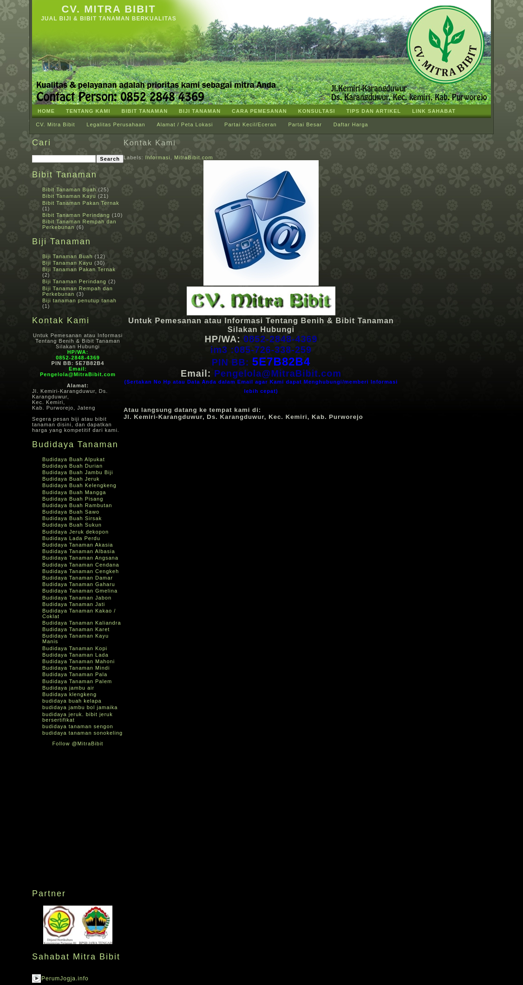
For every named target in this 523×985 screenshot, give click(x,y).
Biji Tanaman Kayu (67, 263)
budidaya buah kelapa (72, 701)
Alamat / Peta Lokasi (185, 124)
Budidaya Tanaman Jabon (76, 597)
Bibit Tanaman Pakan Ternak (80, 203)
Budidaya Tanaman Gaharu (78, 584)
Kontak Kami (150, 143)
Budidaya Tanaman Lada (75, 655)
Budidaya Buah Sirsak (72, 518)
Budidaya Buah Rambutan (77, 505)
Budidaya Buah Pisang (72, 499)
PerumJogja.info (65, 978)
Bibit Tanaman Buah (69, 189)
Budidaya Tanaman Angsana (80, 558)
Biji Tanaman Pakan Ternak (79, 269)
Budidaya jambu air (68, 688)
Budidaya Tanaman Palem (77, 681)
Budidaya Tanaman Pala (74, 674)
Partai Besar (305, 124)
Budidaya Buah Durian (72, 466)
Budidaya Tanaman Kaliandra (81, 623)
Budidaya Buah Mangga (74, 492)
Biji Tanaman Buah (67, 256)
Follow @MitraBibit (78, 743)
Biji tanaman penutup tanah (79, 300)
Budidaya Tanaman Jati (73, 604)
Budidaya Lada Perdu (71, 538)
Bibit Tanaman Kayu (69, 196)
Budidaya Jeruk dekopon (75, 532)
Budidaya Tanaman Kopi (74, 648)
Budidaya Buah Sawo (70, 512)
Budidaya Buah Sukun (72, 525)
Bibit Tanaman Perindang (76, 215)
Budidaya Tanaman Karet (76, 629)
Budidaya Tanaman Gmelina (80, 591)
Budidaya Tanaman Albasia (78, 551)
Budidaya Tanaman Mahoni (78, 661)
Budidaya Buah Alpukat (73, 459)
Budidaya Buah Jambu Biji (77, 472)
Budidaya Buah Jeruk (71, 479)
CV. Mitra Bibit (108, 9)
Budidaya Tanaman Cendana (80, 565)
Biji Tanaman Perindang (74, 281)
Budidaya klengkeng (69, 694)
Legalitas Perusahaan (115, 124)
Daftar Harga (350, 124)
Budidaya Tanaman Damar (77, 578)
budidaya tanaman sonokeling (82, 733)
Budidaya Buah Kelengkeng (79, 485)
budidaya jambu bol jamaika (80, 707)
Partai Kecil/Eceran (250, 124)
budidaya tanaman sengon (77, 726)
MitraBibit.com (193, 157)
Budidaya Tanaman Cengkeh (80, 571)
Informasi (157, 157)
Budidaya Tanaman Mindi (76, 668)
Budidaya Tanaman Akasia (77, 545)
